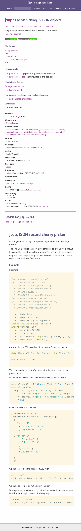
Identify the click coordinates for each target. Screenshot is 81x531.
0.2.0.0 (15, 116)
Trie (6, 62)
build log (22, 204)
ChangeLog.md (12, 123)
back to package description (19, 221)
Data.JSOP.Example (18, 59)
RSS (15, 114)
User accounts (70, 8)
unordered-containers (30, 134)
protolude (28, 132)
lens (52, 129)
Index (7, 51)
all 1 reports (43, 206)
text (19, 134)
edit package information (21, 98)
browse (29, 73)
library (23, 26)
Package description (18, 76)
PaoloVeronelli (15, 90)
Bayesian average (34, 190)
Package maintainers (14, 86)
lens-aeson (59, 129)
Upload (58, 8)
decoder (17, 26)
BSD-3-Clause (12, 141)
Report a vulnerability (46, 26)
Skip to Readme (13, 34)
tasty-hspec (11, 134)
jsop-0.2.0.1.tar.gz (17, 73)
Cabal (48, 526)
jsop (9, 19)
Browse (37, 8)
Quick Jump (15, 51)
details (42, 135)
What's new (48, 8)
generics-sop (44, 129)
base (14, 129)
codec (12, 26)
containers (33, 129)
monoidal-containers (14, 132)
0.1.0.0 (9, 116)
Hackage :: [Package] (43, 2)
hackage (38, 526)
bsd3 (7, 26)
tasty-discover (61, 132)
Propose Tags (32, 26)
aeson (8, 129)
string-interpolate (41, 132)
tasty (52, 132)
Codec (8, 167)
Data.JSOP (11, 56)
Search (9, 8)
